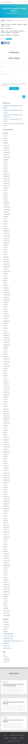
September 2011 (6, 537)
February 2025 (6, 173)
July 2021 (5, 275)
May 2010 (5, 575)
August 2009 (5, 596)
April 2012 (5, 520)
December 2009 (6, 586)
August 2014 (5, 454)
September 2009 (6, 594)
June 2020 (5, 306)
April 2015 (5, 435)
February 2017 (6, 382)
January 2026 (6, 147)
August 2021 (5, 273)
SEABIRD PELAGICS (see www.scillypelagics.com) (13, 640)
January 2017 (6, 385)
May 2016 (5, 404)
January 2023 (6, 233)
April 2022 (5, 254)
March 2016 (5, 408)
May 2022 (5, 252)
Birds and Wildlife (14, 738)
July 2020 (5, 304)
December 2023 (6, 207)
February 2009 (6, 610)
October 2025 (6, 154)
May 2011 (5, 546)
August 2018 (5, 347)
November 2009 (6, 589)
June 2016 (5, 401)
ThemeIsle (18, 741)
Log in (4, 654)
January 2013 (6, 499)
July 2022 (5, 247)
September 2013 (6, 480)
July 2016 (5, 399)
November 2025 (6, 152)
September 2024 (6, 185)
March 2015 (5, 437)
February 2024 (6, 202)
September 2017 (6, 366)
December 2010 (6, 558)
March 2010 (5, 579)
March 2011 (5, 551)
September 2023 (6, 214)
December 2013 (6, 472)
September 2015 (6, 423)
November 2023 (6, 209)
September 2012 (6, 508)
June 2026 (5, 135)
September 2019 (6, 321)
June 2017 (5, 373)
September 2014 (6, 451)
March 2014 (5, 465)
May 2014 (5, 461)
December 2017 (6, 361)
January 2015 (6, 442)
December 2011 (6, 529)
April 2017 (5, 378)
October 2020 (6, 297)
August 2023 (5, 216)
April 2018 (5, 354)
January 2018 (6, 359)
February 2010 (6, 582)
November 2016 (6, 389)
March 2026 (5, 143)
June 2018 (5, 349)
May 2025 (5, 166)
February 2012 (6, 525)
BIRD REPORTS (6, 622)
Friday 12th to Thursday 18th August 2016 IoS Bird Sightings (13, 684)
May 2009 (5, 603)
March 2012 (5, 522)
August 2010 (5, 567)
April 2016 (5, 406)
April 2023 (5, 226)
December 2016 (6, 387)
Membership (6, 738)
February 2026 (6, 145)
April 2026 (5, 140)
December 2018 (6, 337)
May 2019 (5, 330)
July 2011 (5, 541)
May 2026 (5, 138)
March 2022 (5, 256)
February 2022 (6, 259)
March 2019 (5, 332)
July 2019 (5, 325)
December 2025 (6, 150)
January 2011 (6, 556)
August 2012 (5, 510)
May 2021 (5, 280)
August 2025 (5, 159)
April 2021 (5, 283)
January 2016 (6, 413)
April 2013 (5, 491)
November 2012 (6, 503)
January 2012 (6, 527)
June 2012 (5, 515)
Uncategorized (6, 645)
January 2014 (6, 470)
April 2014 (5, 463)
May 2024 (5, 195)
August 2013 (5, 482)
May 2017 (5, 375)
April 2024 (5, 197)
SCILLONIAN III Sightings (8, 638)
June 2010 (5, 572)
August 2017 (5, 368)
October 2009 (6, 591)
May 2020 (5, 309)
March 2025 (5, 171)
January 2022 (6, 261)
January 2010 (6, 584)
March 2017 (5, 380)
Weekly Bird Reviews (7, 648)
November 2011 (6, 532)
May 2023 (5, 223)
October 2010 (6, 563)
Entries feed (5, 657)
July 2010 (5, 570)
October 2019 (6, 318)
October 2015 (6, 420)
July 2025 (5, 162)
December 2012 (6, 501)
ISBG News (5, 629)
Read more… (16, 692)
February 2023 (6, 230)
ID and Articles (6, 626)
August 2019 (5, 323)
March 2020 (5, 313)
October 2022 (6, 240)
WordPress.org (6, 661)
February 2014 (6, 468)
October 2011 (6, 534)
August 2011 (5, 539)
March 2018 (5, 356)
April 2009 (5, 605)
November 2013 (6, 475)
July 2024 (5, 190)
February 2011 (6, 553)
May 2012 (5, 518)
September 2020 (6, 299)
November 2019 (6, 316)
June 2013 (5, 487)
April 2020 (5, 311)
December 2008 (6, 615)
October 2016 (6, 392)
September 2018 (6, 344)
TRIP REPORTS (6, 643)
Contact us (22, 738)
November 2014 (6, 446)
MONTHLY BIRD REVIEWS (8, 633)
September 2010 (6, 565)
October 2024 (6, 183)
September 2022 (6, 242)
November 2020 (6, 294)
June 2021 (5, 278)
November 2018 (6, 340)
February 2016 (6, 411)
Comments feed (6, 659)
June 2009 (5, 601)
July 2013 (5, 484)
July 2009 (5, 598)
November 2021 (6, 266)
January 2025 (6, 176)
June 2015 (5, 430)
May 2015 (5, 432)
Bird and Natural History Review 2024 (16, 735)
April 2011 (5, 548)
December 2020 (6, 292)
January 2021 (6, 290)
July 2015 (5, 427)
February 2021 (6, 287)
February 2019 (6, 335)
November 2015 (6, 418)
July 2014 (5, 456)
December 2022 (6, 235)
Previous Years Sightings (8, 636)
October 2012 (6, 506)
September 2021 (6, 271)
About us (5, 735)
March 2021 (5, 285)
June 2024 (5, 192)
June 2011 (5, 544)
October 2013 (6, 477)
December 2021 (6, 264)
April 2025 (5, 169)
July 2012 (5, 513)
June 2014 (5, 458)
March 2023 (5, 228)
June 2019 (5, 328)
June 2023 (5, 221)
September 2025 (6, 157)
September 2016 (6, 394)
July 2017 (5, 370)
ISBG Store (5, 631)
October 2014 (6, 449)
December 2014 (6, 444)
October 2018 (6, 342)
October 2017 (6, 363)
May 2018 (5, 351)
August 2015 (5, 425)
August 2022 (5, 245)
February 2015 (6, 439)
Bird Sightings (6, 624)
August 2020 (5, 302)
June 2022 (5, 249)
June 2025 (5, 164)
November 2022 (6, 238)
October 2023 (6, 211)
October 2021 (6, 268)
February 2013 (6, 496)
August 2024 (5, 188)
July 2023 (5, 219)
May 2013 (5, 489)
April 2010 (5, 577)
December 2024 (6, 178)
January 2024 (6, 204)
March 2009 (5, 608)
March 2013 (5, 494)
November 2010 (6, 560)
